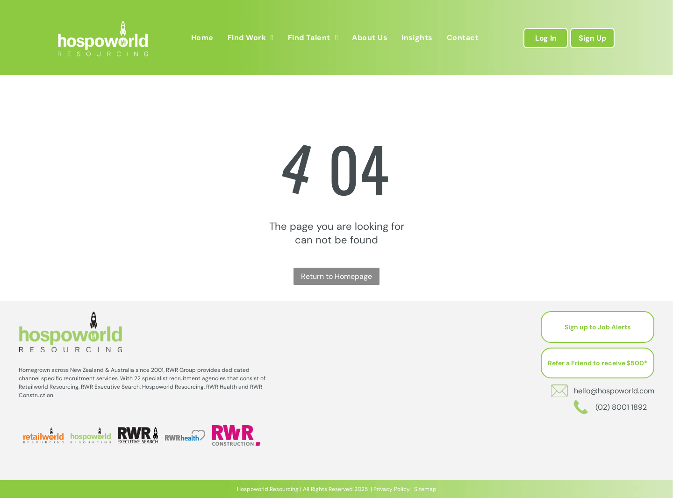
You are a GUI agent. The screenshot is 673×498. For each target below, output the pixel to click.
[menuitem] (202, 37)
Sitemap (425, 489)
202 (359, 489)
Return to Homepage (336, 276)
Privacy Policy (391, 489)
